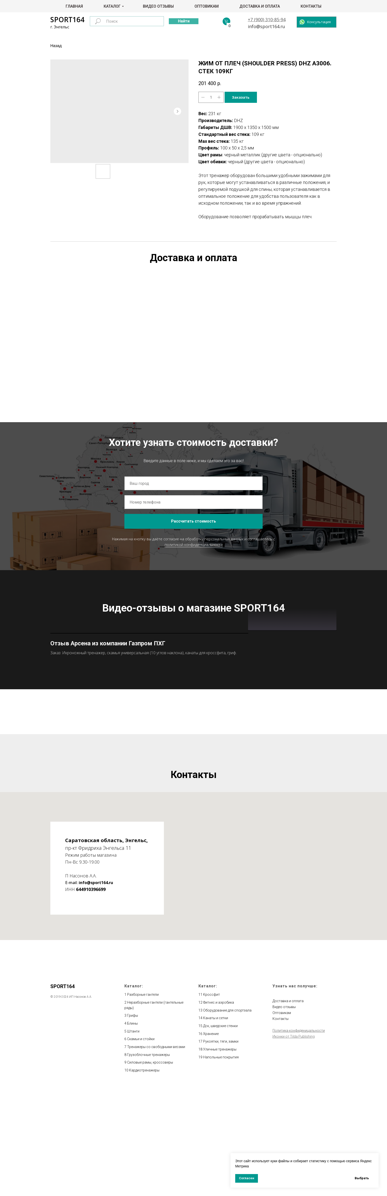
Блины (132, 1131)
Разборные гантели (143, 1103)
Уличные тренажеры (219, 1157)
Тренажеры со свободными (150, 1155)
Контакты (311, 6)
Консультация (319, 21)
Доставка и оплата (259, 6)
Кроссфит (211, 1103)
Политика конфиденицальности (298, 1139)
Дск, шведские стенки (220, 1134)
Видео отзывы (158, 6)
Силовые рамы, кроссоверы (150, 1171)
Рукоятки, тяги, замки (220, 1150)
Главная (74, 6)
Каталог (112, 6)
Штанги (133, 1139)
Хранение (211, 1142)
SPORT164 (67, 19)
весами (179, 1155)
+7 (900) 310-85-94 (267, 19)
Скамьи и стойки (141, 1147)
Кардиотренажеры (144, 1178)
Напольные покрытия (221, 1165)
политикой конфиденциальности (194, 544)
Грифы (132, 1124)
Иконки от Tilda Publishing (293, 1144)
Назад (56, 46)
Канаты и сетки (215, 1126)
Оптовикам (206, 6)
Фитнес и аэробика (218, 1110)
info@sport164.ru (266, 26)
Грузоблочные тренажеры (148, 1163)
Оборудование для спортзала (227, 1118)
